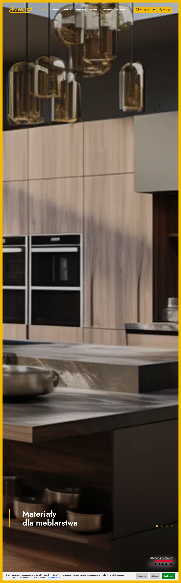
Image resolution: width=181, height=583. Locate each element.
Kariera (93, 9)
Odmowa (154, 576)
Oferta (66, 9)
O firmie (54, 9)
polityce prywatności (53, 577)
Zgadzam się (169, 576)
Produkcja (80, 9)
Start (44, 9)
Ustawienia (141, 576)
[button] (157, 526)
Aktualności (107, 9)
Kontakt (121, 9)
